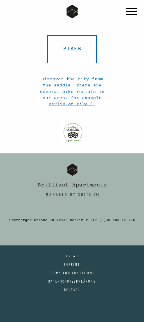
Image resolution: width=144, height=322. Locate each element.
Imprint (72, 264)
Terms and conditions (72, 272)
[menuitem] (72, 289)
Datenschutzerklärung (72, 281)
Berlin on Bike (68, 104)
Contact (72, 256)
